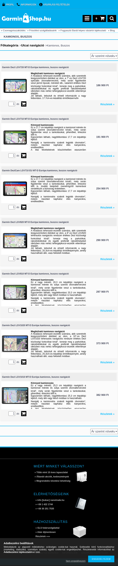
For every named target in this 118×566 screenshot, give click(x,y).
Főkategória (9, 45)
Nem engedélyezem (76, 561)
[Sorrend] (104, 56)
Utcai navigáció (32, 45)
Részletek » (107, 104)
